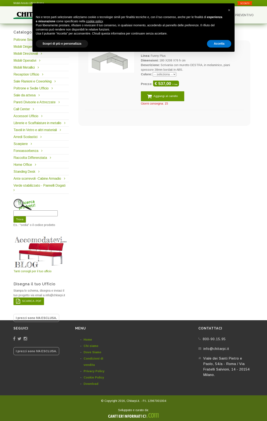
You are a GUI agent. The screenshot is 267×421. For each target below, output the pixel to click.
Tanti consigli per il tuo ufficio (41, 254)
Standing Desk (24, 171)
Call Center (21, 109)
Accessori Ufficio (25, 116)
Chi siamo (91, 346)
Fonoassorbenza (25, 151)
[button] (229, 10)
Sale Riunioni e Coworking (32, 81)
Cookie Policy (94, 377)
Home (88, 339)
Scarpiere (21, 144)
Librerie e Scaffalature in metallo (37, 123)
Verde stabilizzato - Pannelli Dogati (39, 185)
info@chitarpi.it (216, 349)
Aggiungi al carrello (162, 96)
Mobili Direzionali (25, 53)
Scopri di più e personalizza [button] (62, 43)
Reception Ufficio (26, 74)
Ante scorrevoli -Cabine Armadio (37, 178)
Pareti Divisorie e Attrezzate (34, 102)
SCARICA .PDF (28, 301)
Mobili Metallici (24, 67)
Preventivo (242, 15)
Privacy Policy (94, 371)
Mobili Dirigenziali (26, 46)
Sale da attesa (24, 95)
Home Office (22, 164)
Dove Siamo (92, 352)
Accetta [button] (219, 43)
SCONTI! (245, 3)
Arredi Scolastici (25, 137)
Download (91, 383)
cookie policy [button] (94, 21)
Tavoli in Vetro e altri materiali (35, 130)
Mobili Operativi (24, 60)
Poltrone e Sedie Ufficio (31, 88)
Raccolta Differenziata (30, 157)
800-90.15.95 (214, 339)
